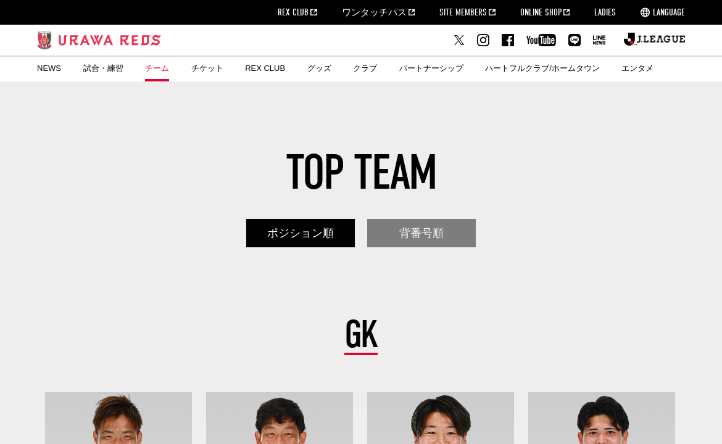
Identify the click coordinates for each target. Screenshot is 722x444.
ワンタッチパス (374, 12)
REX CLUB (293, 12)
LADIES (605, 12)
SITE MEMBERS (463, 12)
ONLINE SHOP (541, 12)
